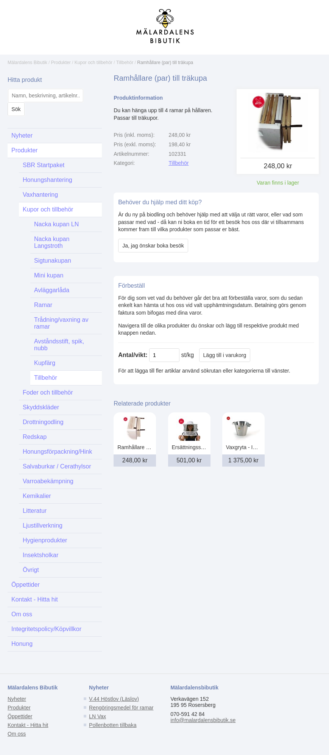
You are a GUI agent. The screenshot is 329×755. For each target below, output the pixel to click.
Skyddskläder (41, 407)
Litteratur (35, 511)
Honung (22, 644)
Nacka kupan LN (56, 224)
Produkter (61, 62)
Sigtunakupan (52, 260)
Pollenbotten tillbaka (112, 725)
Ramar (43, 305)
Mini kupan (48, 275)
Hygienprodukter (45, 540)
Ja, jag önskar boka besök (153, 246)
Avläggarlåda (51, 290)
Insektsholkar (40, 555)
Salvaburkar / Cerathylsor (57, 466)
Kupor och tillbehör (93, 62)
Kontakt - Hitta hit (34, 599)
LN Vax (97, 716)
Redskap (35, 437)
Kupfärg (44, 363)
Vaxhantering (40, 194)
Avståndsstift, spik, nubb (59, 344)
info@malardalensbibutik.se (202, 720)
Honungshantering (47, 180)
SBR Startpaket (43, 165)
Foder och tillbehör (48, 392)
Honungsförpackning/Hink (57, 451)
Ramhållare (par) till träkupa (165, 62)
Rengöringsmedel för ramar (121, 708)
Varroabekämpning (48, 481)
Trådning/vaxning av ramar (61, 323)
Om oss (21, 614)
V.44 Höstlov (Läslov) (114, 699)
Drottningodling (43, 422)
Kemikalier (37, 496)
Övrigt (31, 570)
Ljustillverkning (42, 525)
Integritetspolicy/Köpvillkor (46, 629)
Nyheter (22, 135)
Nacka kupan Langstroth (51, 242)
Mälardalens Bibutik (27, 62)
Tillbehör (125, 62)
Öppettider (25, 584)
